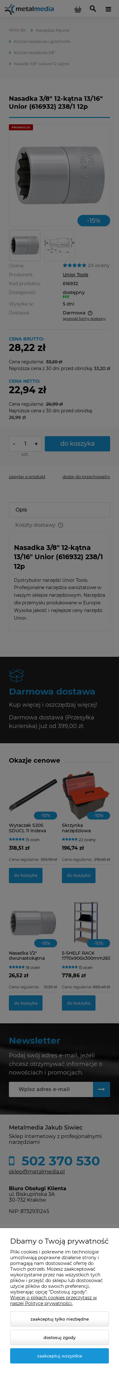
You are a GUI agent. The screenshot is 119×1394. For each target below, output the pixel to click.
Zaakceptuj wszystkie (59, 1355)
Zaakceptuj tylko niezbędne (59, 1319)
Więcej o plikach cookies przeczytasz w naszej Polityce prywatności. (53, 1300)
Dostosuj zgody (59, 1337)
